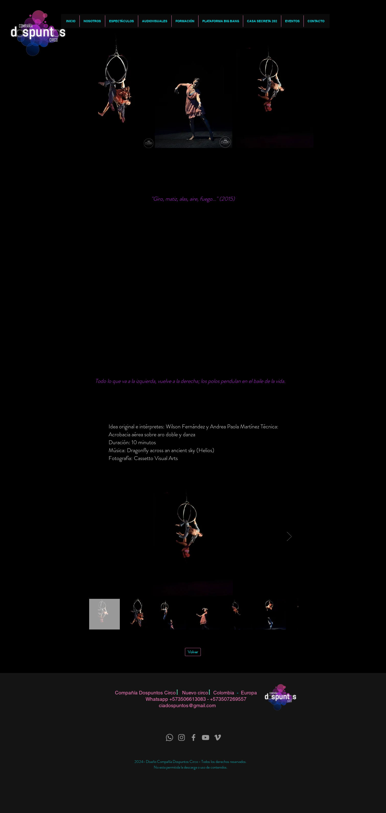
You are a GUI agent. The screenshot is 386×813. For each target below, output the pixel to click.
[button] (92, 21)
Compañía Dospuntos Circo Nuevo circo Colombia (176, 692)
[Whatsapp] (169, 737)
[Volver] (193, 652)
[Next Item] (289, 536)
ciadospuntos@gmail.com (187, 705)
